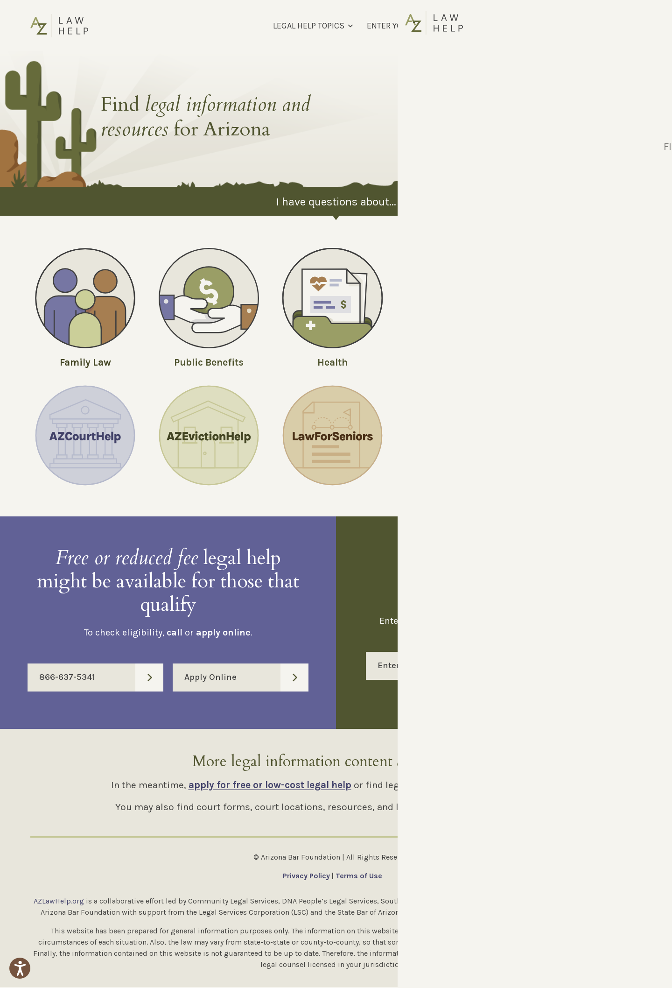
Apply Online (246, 678)
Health (332, 362)
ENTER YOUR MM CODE (408, 26)
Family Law (85, 362)
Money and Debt (456, 362)
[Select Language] (592, 26)
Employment (579, 362)
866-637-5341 (101, 678)
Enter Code (510, 667)
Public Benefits (209, 362)
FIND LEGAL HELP (495, 26)
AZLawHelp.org (59, 901)
